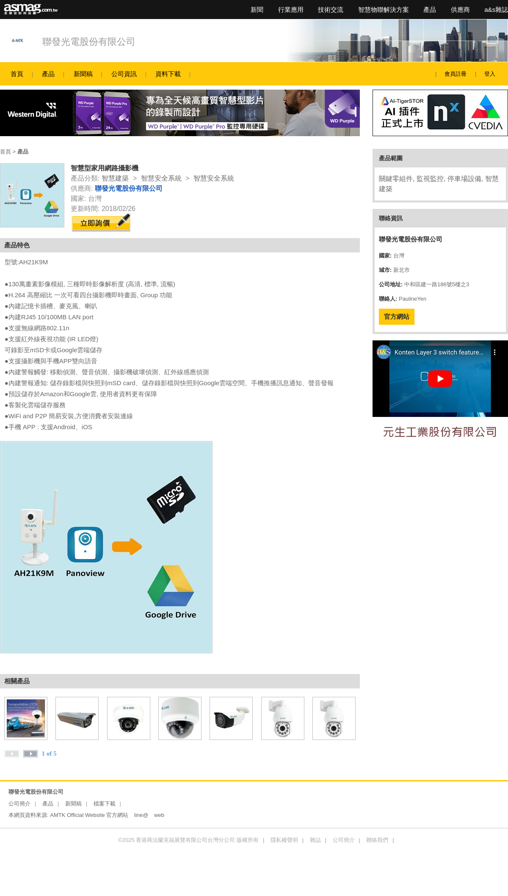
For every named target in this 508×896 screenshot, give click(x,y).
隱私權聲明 (284, 840)
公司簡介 (19, 803)
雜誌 (315, 840)
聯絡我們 (377, 840)
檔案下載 (105, 803)
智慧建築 (115, 178)
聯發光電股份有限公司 (88, 41)
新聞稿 (83, 73)
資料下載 (168, 73)
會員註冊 (455, 74)
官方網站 (396, 316)
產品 (429, 9)
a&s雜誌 (496, 9)
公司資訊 (124, 73)
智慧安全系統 (161, 178)
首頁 (17, 73)
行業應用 (291, 9)
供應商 (460, 9)
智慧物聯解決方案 (383, 9)
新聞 (257, 9)
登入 (489, 74)
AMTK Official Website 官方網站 (89, 815)
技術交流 (330, 9)
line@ (141, 815)
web (159, 815)
